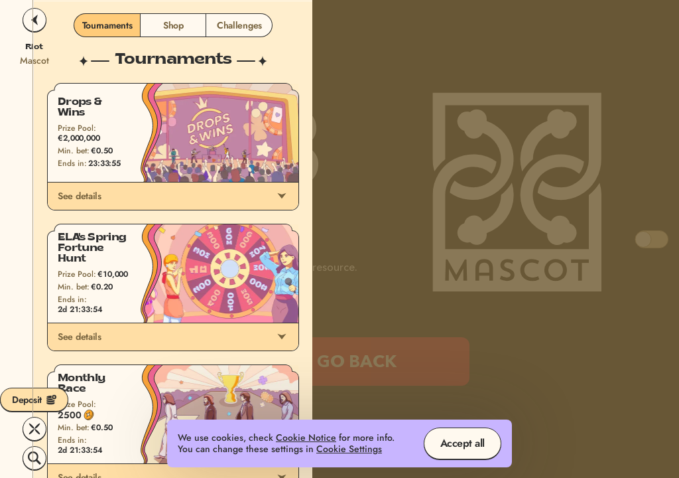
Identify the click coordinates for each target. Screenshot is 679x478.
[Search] (34, 458)
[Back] (34, 20)
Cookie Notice (306, 437)
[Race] (34, 429)
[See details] (281, 195)
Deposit (34, 399)
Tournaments (107, 25)
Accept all (462, 443)
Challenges (239, 25)
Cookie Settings (349, 449)
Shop (173, 25)
